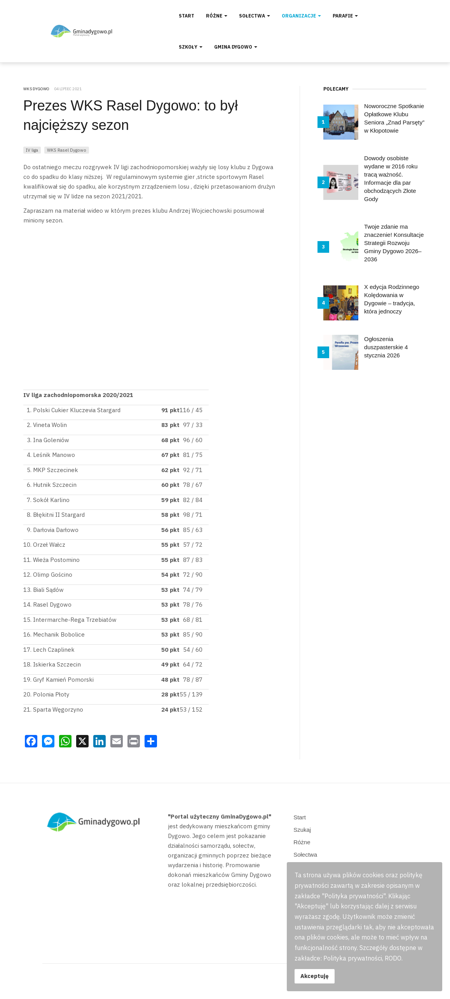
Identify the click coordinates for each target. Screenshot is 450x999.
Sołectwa (254, 16)
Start (186, 16)
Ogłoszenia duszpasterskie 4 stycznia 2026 (386, 347)
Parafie (345, 16)
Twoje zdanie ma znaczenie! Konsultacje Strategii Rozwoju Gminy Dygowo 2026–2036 (394, 242)
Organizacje (301, 16)
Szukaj (302, 829)
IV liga (32, 150)
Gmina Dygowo (235, 47)
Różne (216, 16)
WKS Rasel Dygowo (66, 150)
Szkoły (190, 47)
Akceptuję (314, 976)
